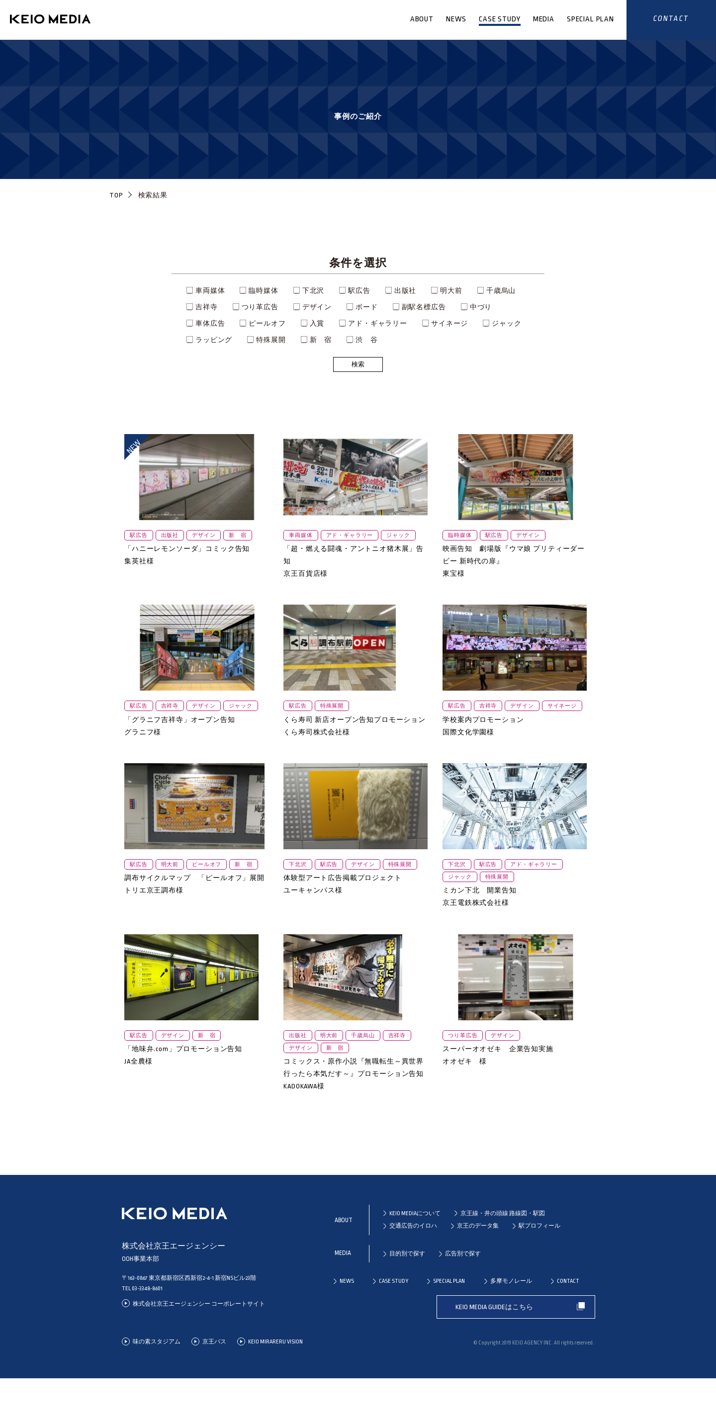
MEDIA (543, 19)
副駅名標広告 (424, 307)
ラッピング (213, 340)
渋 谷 (367, 340)
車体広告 (210, 323)
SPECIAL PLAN (590, 19)
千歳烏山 (501, 290)
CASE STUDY (499, 19)
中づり (481, 307)
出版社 (405, 290)
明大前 (451, 290)
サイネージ (449, 323)
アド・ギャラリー (377, 323)
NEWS (456, 19)
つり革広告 (260, 307)
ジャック (506, 323)
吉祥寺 (206, 307)
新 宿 (321, 340)
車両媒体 (210, 290)
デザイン (317, 307)
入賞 (317, 323)
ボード (367, 307)
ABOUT (422, 19)
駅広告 (359, 290)
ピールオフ (267, 323)
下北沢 (313, 290)
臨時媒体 (263, 290)
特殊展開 (270, 340)
